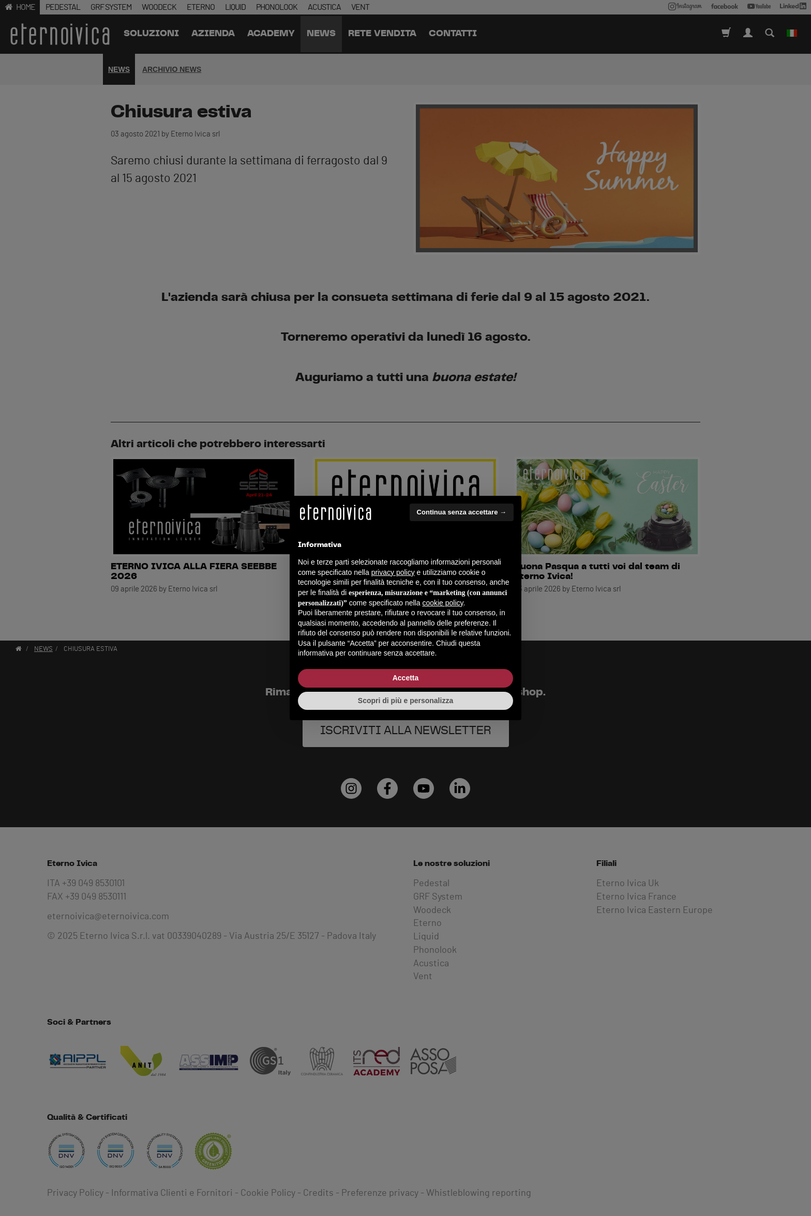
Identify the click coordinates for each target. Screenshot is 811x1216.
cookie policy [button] (442, 603)
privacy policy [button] (393, 572)
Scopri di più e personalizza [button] (405, 700)
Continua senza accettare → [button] (461, 512)
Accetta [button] (406, 678)
